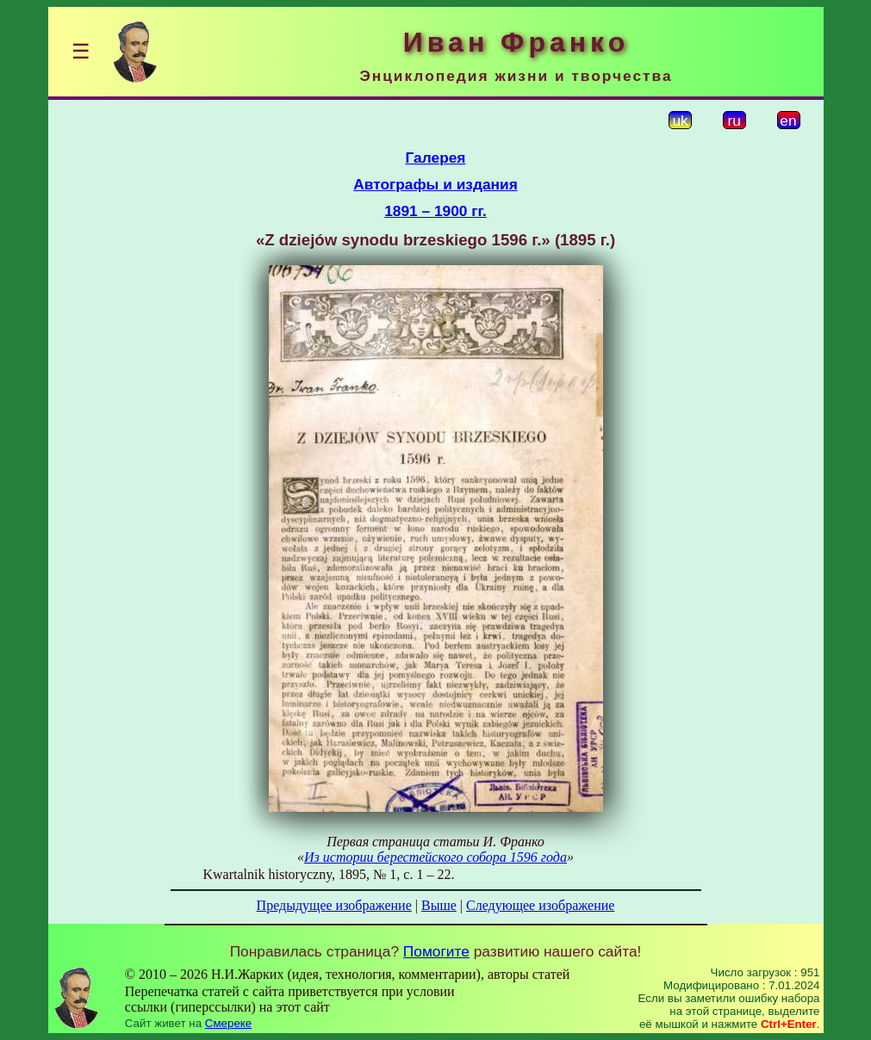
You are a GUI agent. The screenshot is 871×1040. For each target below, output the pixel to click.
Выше (439, 905)
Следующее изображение (540, 905)
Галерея (436, 157)
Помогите (436, 951)
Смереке (228, 1023)
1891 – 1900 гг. (435, 211)
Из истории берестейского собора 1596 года (435, 857)
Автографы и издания (435, 184)
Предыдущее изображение (334, 905)
